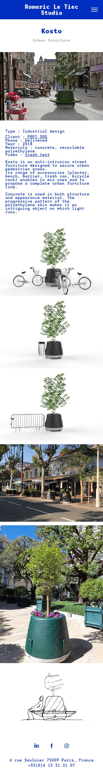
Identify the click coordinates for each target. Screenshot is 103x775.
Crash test (37, 154)
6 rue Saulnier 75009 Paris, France (52, 760)
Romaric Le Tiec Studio (53, 9)
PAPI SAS (37, 136)
